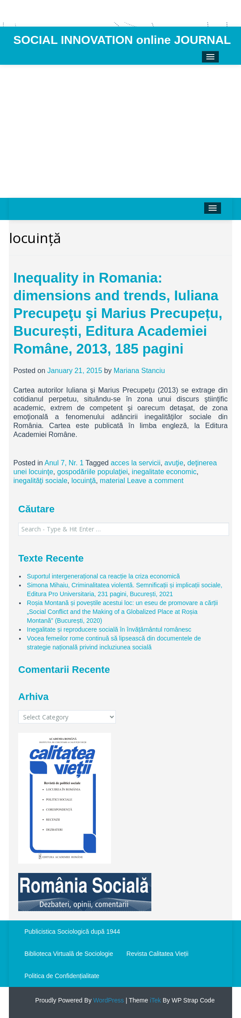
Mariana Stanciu (139, 370)
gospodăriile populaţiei (92, 472)
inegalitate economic (164, 472)
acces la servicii (135, 463)
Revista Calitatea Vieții (157, 953)
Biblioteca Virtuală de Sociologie (68, 953)
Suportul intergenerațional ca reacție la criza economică (103, 576)
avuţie (173, 463)
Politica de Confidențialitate (61, 975)
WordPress (107, 1000)
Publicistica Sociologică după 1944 (72, 931)
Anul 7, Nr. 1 (63, 463)
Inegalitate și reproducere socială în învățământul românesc (109, 629)
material (112, 480)
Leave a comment (155, 480)
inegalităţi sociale (40, 480)
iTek (154, 1000)
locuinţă (83, 480)
